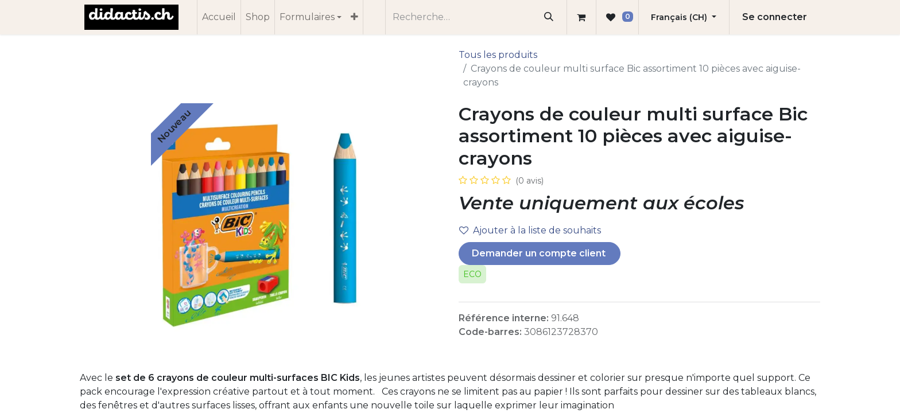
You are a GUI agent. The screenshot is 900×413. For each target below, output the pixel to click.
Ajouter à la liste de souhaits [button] (530, 230)
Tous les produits (498, 54)
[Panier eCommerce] (581, 17)
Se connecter (774, 16)
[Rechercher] (549, 17)
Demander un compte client (540, 253)
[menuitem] (218, 17)
